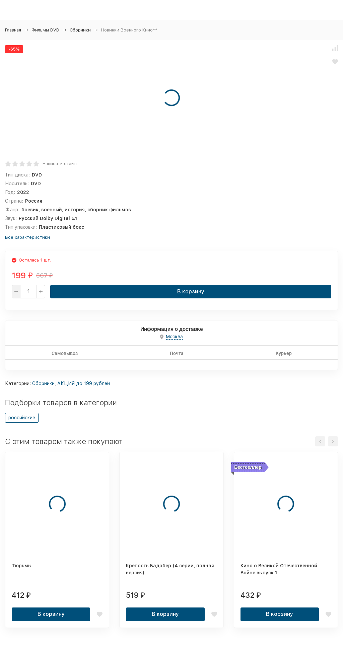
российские (21, 417)
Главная (13, 29)
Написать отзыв (60, 163)
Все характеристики (27, 237)
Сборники (80, 29)
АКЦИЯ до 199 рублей (83, 383)
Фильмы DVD (45, 29)
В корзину (190, 291)
